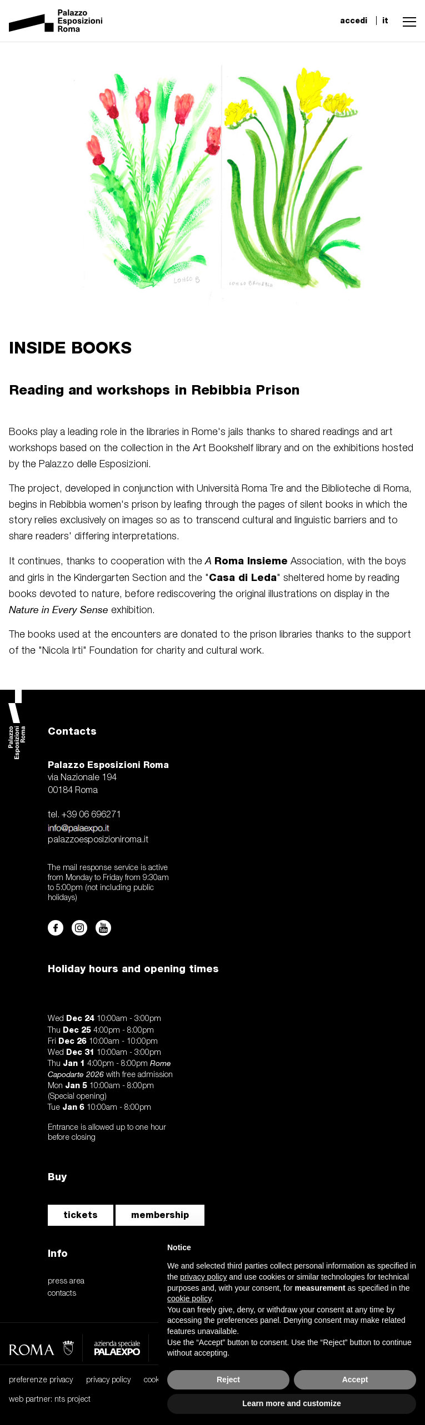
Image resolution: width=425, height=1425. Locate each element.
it (385, 20)
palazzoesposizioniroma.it (98, 840)
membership (160, 1215)
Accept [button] (355, 1379)
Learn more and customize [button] (291, 1403)
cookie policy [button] (189, 1298)
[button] (406, 20)
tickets (80, 1215)
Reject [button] (228, 1379)
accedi (353, 20)
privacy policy (108, 1380)
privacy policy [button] (203, 1276)
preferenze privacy (41, 1380)
